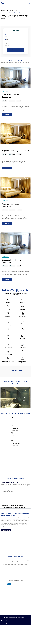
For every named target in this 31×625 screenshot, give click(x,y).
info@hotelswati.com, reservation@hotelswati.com (14, 617)
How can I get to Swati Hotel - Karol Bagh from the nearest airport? (14, 507)
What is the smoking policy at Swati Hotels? (9, 501)
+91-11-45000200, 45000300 (9, 620)
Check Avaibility (15, 50)
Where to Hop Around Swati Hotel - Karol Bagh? (10, 482)
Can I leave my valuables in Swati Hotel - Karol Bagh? (11, 503)
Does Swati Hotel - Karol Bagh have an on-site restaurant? (12, 505)
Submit (8, 583)
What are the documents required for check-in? (10, 498)
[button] (1, 398)
